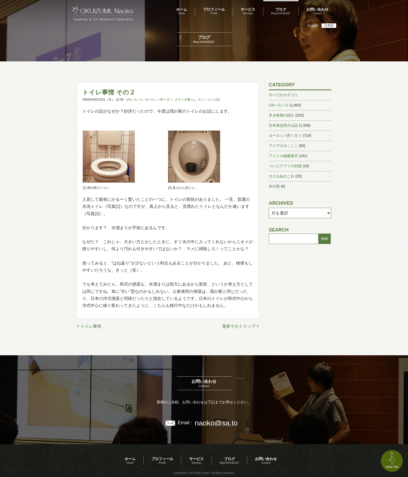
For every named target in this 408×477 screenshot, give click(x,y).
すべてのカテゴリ (283, 95)
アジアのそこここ (283, 146)
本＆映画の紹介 (281, 115)
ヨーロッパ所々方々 (159, 99)
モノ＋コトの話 (209, 99)
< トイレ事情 (89, 326)
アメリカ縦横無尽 (283, 156)
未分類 (274, 186)
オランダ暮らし (185, 99)
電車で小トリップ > (240, 326)
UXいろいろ (134, 99)
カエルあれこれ (281, 176)
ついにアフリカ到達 (285, 166)
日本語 (329, 25)
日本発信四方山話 (283, 125)
